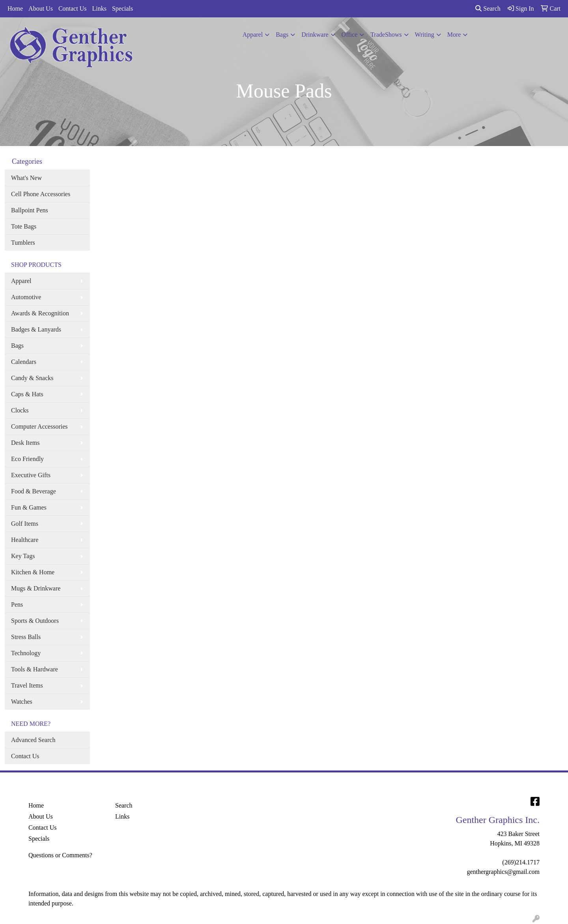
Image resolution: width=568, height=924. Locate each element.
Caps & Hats (27, 394)
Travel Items (27, 685)
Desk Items (25, 442)
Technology (26, 653)
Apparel (253, 34)
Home (15, 8)
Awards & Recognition (40, 313)
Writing (424, 34)
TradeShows (386, 34)
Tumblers (23, 242)
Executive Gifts (30, 475)
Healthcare (24, 539)
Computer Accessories (39, 426)
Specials (122, 8)
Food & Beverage (33, 491)
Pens (17, 604)
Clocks (19, 410)
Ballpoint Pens (29, 210)
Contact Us (72, 8)
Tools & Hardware (34, 669)
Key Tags (23, 556)
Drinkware (314, 34)
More (454, 34)
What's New (26, 177)
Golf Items (24, 523)
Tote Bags (23, 226)
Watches (21, 701)
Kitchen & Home (32, 572)
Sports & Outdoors (35, 620)
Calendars (23, 361)
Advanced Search (33, 740)
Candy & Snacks (32, 378)
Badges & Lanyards (36, 329)
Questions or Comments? (60, 855)
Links (99, 8)
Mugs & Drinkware (35, 588)
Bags (282, 34)
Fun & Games (29, 507)
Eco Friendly (27, 458)
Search (488, 8)
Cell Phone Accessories (40, 194)
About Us (40, 8)
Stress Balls (26, 636)
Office (350, 34)
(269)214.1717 (521, 862)
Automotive (26, 297)
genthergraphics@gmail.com (503, 871)
